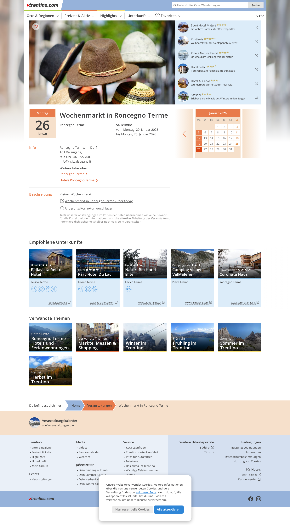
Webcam (84, 457)
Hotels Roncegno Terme (79, 180)
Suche (256, 5)
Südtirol (207, 448)
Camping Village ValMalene (192, 278)
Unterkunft (139, 15)
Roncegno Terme (72, 125)
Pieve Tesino (180, 282)
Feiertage (132, 461)
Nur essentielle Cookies (132, 509)
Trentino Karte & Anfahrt (142, 452)
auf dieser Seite (146, 492)
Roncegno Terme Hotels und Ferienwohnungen (50, 337)
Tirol (209, 452)
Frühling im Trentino (192, 337)
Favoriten (168, 16)
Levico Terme (39, 282)
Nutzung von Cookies (247, 461)
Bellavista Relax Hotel (50, 278)
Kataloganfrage (136, 447)
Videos (83, 447)
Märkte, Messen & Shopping (97, 337)
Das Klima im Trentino (140, 466)
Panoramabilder (89, 452)
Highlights (111, 15)
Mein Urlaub (40, 466)
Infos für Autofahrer (139, 457)
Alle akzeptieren (168, 509)
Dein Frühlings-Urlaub (93, 470)
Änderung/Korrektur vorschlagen (86, 208)
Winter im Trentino (144, 337)
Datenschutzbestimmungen (243, 457)
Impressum (253, 452)
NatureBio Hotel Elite (145, 278)
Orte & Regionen (43, 15)
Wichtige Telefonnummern (143, 470)
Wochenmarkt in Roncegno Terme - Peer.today (96, 201)
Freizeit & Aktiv (79, 15)
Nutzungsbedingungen (246, 447)
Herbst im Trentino (50, 371)
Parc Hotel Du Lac (98, 278)
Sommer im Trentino (239, 337)
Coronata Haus (239, 278)
